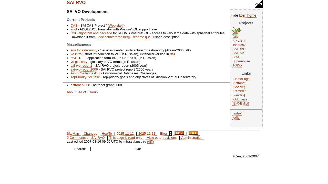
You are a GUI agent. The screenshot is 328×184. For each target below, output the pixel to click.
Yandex (238, 95)
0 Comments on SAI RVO (86, 138)
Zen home (248, 15)
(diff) (150, 141)
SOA (235, 57)
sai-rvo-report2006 (84, 69)
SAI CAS (238, 53)
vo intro (76, 54)
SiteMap (73, 133)
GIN (235, 37)
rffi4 (172, 54)
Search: (80, 149)
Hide (234, 15)
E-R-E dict (240, 103)
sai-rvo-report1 (82, 65)
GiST (236, 32)
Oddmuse (240, 99)
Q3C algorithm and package (91, 33)
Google (238, 87)
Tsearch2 (238, 45)
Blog (163, 133)
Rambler (239, 91)
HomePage (241, 79)
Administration (191, 138)
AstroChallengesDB (85, 73)
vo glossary (79, 62)
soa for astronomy (84, 50)
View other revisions (162, 138)
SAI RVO (76, 2)
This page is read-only (125, 138)
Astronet (239, 83)
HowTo (107, 133)
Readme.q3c (140, 37)
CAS (74, 25)
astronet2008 (80, 85)
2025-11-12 (125, 133)
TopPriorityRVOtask (85, 77)
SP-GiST (238, 41)
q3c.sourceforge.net (113, 37)
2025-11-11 (147, 133)
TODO (237, 65)
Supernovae (241, 61)
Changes (90, 133)
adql (74, 29)
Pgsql (236, 28)
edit (236, 117)
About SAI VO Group (82, 92)
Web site (115, 25)
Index (237, 113)
